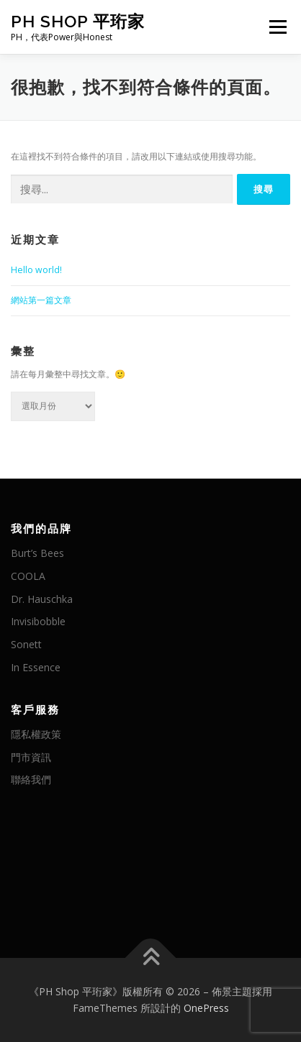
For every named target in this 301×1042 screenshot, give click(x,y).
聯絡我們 (31, 779)
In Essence (35, 667)
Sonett (26, 644)
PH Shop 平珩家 (78, 21)
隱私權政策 (36, 734)
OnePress (206, 1008)
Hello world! (36, 270)
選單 (276, 27)
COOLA (28, 576)
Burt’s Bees (37, 553)
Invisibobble (38, 621)
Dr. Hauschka (42, 599)
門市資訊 (31, 757)
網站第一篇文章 (41, 300)
